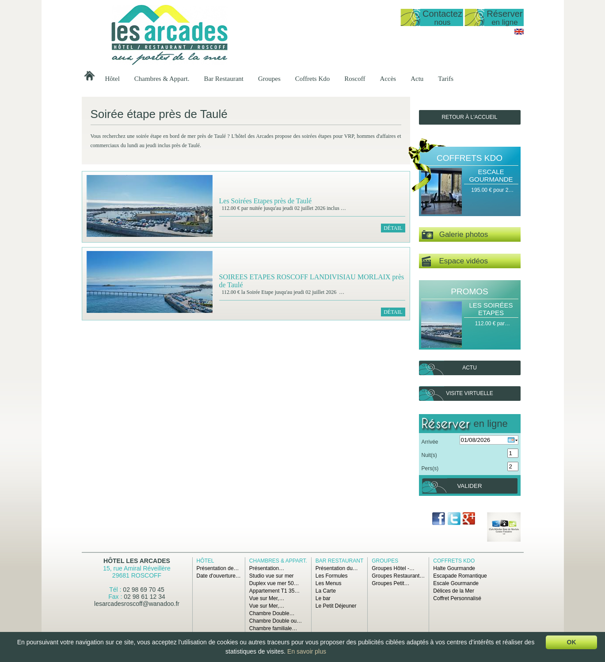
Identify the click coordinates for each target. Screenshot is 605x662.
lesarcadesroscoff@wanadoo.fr (136, 603)
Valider (469, 486)
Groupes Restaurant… (398, 576)
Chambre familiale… (273, 628)
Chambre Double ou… (275, 621)
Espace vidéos (455, 261)
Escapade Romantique (460, 576)
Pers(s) (430, 468)
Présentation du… (337, 568)
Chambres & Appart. (162, 78)
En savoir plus (306, 651)
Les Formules (332, 576)
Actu (417, 78)
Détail (393, 228)
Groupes (269, 78)
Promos (469, 291)
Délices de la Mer (453, 591)
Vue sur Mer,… (267, 598)
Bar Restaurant (224, 78)
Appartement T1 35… (274, 591)
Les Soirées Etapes (491, 308)
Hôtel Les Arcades (136, 560)
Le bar (323, 598)
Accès (388, 78)
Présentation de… (218, 568)
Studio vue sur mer (271, 576)
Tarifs (445, 78)
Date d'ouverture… (219, 576)
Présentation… (266, 568)
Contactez (442, 17)
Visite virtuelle (469, 393)
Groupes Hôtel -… (393, 568)
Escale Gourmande (491, 175)
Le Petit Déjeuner (336, 606)
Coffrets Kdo (312, 78)
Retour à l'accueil (469, 117)
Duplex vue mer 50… (274, 583)
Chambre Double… (272, 613)
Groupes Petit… (390, 583)
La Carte (326, 591)
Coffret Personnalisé (457, 598)
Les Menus (329, 583)
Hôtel (112, 78)
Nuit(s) (429, 455)
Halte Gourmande (454, 568)
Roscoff (354, 78)
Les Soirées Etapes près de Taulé (265, 201)
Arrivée (430, 442)
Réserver (504, 17)
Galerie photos (455, 235)
